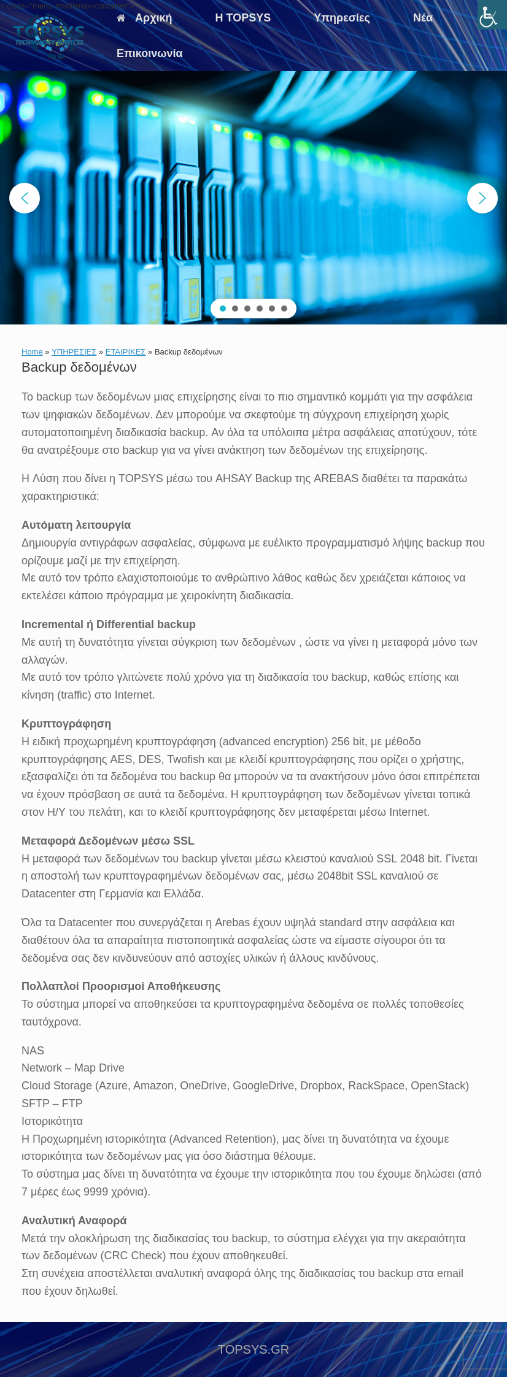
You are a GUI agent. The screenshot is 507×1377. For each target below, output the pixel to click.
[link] (492, 14)
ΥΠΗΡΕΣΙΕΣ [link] (74, 351)
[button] (24, 198)
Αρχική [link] (144, 18)
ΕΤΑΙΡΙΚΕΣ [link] (126, 351)
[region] (253, 197)
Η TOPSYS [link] (243, 18)
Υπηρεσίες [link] (342, 18)
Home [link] (32, 351)
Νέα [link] (423, 18)
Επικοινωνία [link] (150, 53)
